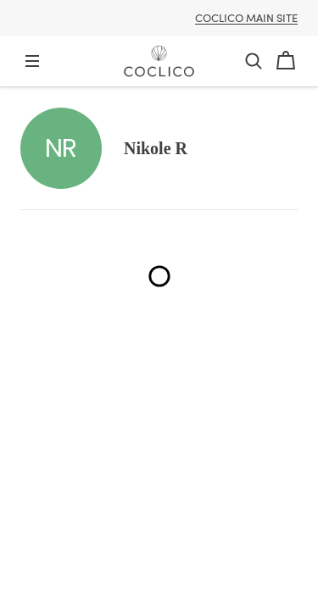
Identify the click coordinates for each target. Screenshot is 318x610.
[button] (253, 61)
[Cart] (285, 61)
